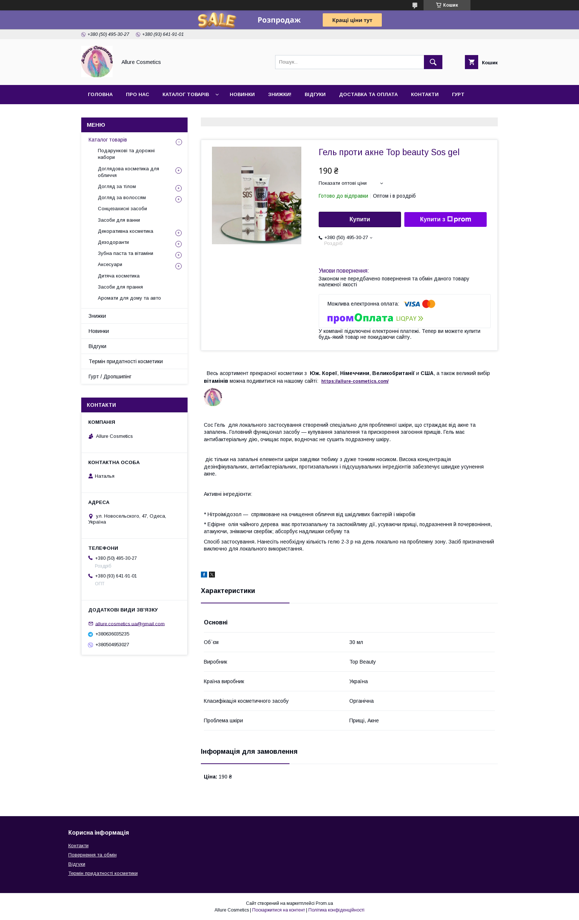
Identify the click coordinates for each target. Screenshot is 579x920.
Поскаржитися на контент (278, 910)
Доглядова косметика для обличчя (128, 172)
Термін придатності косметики (126, 361)
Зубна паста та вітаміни (125, 253)
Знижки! (279, 94)
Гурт (458, 94)
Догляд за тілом (117, 186)
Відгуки (315, 94)
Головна (100, 94)
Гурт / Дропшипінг (110, 376)
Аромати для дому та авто (129, 298)
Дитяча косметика (119, 276)
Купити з (445, 219)
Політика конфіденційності (336, 910)
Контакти (425, 94)
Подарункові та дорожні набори (126, 154)
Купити (360, 219)
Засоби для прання (120, 287)
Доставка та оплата (368, 94)
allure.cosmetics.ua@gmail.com (130, 623)
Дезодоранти (113, 242)
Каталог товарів (185, 94)
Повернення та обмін (92, 855)
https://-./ (354, 381)
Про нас (137, 94)
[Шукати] (433, 62)
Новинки (242, 94)
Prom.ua (324, 903)
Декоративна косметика (125, 231)
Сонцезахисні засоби (122, 208)
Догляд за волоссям (122, 197)
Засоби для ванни (119, 220)
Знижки (97, 316)
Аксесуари (110, 264)
